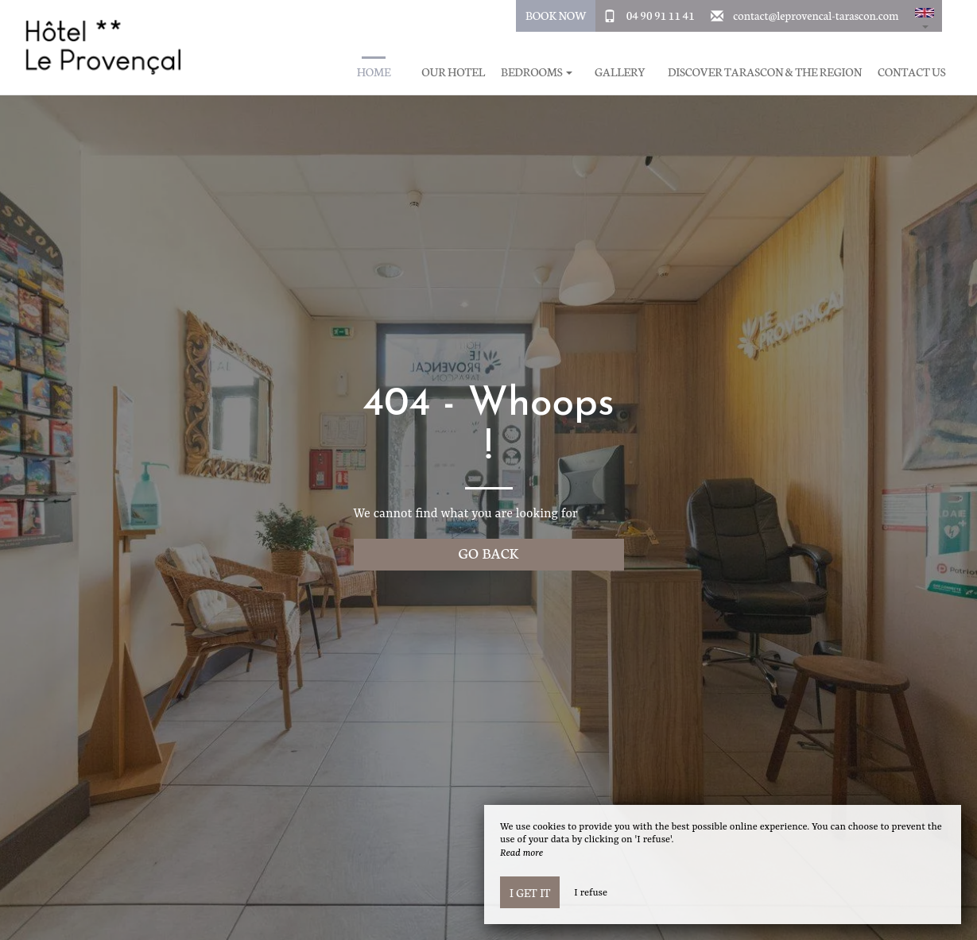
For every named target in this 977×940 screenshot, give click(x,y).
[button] (924, 16)
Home (374, 71)
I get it (530, 892)
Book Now (556, 15)
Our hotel (453, 71)
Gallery (620, 71)
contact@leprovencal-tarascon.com (815, 15)
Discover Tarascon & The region (765, 71)
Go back (489, 553)
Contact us (911, 71)
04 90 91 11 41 (660, 15)
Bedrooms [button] (536, 71)
